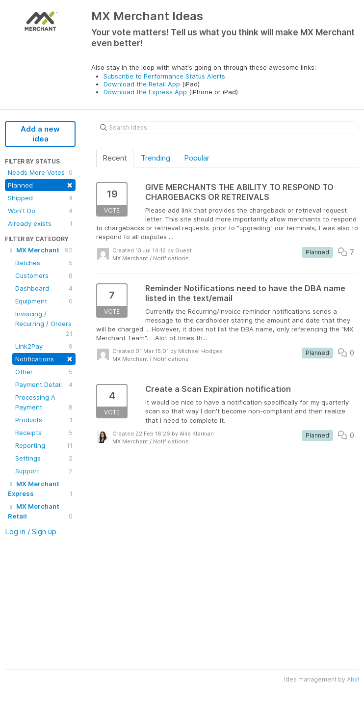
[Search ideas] (227, 127)
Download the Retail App (142, 84)
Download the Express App (145, 92)
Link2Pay (44, 346)
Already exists (40, 223)
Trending (155, 158)
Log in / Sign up (30, 531)
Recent (115, 158)
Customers (44, 275)
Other (44, 372)
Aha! (353, 679)
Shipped (40, 198)
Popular (196, 158)
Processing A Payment (44, 402)
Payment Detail (44, 384)
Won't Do (40, 211)
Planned (40, 184)
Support (44, 471)
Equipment (44, 301)
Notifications (44, 358)
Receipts (44, 432)
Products (44, 420)
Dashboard (44, 288)
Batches (44, 263)
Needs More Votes (40, 172)
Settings (44, 458)
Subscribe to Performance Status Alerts (164, 76)
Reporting (44, 445)
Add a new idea (40, 133)
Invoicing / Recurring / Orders (44, 324)
